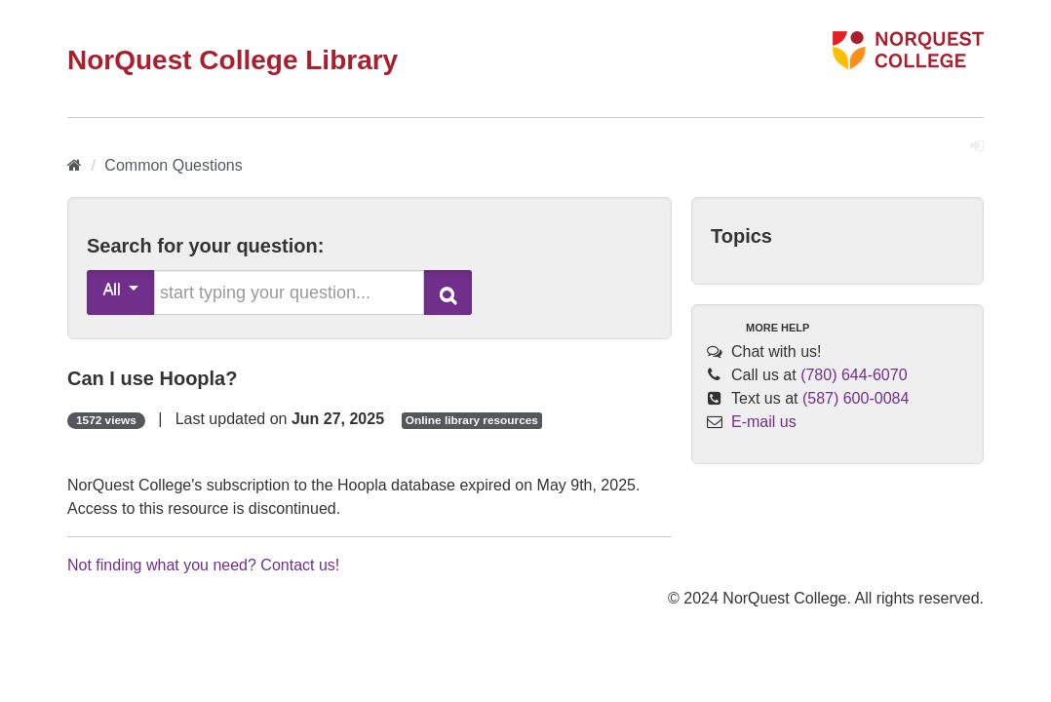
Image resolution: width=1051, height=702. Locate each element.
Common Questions (173, 165)
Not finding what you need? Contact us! (203, 565)
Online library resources (472, 420)
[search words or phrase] (289, 292)
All (121, 289)
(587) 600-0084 (855, 398)
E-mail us (764, 421)
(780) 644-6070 (853, 375)
